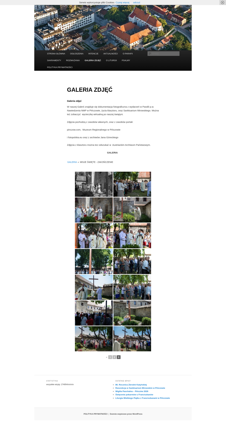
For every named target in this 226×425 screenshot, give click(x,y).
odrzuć (136, 2)
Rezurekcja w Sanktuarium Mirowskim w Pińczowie (140, 388)
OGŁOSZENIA (77, 53)
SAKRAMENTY (54, 60)
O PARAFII (128, 53)
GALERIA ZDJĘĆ (93, 60)
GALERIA (72, 162)
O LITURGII (111, 60)
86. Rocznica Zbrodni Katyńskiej (131, 385)
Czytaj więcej (122, 2)
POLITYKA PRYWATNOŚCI (60, 67)
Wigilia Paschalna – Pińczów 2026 (131, 391)
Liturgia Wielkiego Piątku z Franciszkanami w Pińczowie (142, 398)
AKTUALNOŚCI (110, 53)
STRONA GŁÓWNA (56, 53)
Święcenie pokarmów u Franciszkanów (134, 394)
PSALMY (126, 60)
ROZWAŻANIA (73, 60)
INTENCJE (93, 53)
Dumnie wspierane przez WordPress (126, 414)
